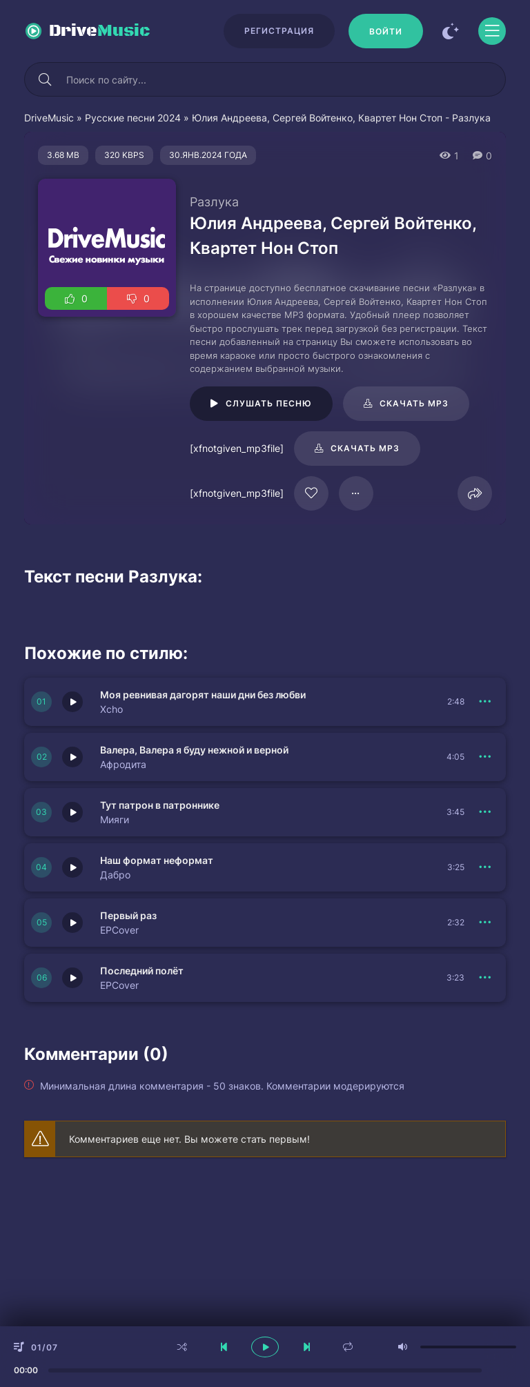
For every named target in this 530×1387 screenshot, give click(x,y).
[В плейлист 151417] (485, 867)
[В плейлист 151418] (485, 977)
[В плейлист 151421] (485, 757)
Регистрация (279, 31)
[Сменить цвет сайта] (450, 31)
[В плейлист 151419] (485, 922)
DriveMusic (49, 118)
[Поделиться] (475, 493)
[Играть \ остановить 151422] (72, 702)
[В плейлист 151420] (485, 812)
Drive (99, 31)
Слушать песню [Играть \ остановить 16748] (269, 403)
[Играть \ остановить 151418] (72, 978)
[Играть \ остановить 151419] (72, 922)
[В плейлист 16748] (356, 493)
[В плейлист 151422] (485, 701)
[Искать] (45, 79)
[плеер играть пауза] (265, 1347)
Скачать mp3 (414, 403)
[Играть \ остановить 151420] (72, 812)
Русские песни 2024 (133, 118)
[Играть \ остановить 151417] (72, 867)
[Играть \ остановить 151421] (72, 757)
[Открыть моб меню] (492, 31)
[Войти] (386, 31)
